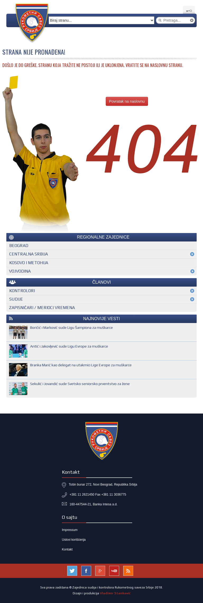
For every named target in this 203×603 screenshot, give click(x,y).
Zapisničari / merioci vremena (42, 307)
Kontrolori (22, 290)
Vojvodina (20, 271)
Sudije (16, 299)
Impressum (69, 530)
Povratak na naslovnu (127, 101)
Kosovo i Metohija (28, 262)
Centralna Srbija (28, 254)
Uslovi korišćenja (74, 540)
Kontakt (67, 549)
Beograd (18, 245)
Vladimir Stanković (115, 593)
